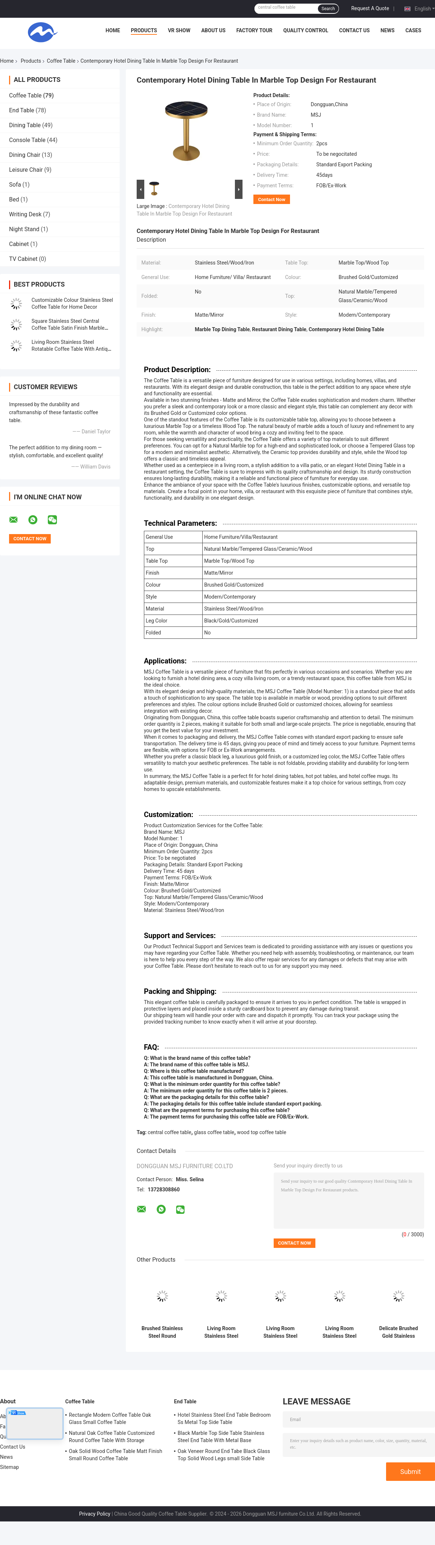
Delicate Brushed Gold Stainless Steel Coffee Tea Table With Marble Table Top (398, 1332)
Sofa (15, 184)
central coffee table (169, 1132)
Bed (14, 199)
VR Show (179, 30)
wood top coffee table (261, 1132)
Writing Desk (25, 214)
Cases (413, 30)
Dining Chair (24, 154)
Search (328, 8)
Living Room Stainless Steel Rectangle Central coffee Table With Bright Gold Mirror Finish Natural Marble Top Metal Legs (339, 1332)
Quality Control (305, 30)
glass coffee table (214, 1132)
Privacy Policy (94, 1514)
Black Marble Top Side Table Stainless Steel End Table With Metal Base (221, 1436)
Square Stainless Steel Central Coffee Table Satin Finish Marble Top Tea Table (68, 328)
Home (112, 30)
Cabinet (19, 244)
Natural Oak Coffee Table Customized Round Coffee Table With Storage (112, 1436)
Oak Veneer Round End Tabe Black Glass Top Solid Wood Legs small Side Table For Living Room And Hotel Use (224, 1455)
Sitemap (9, 1467)
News (388, 30)
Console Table (27, 140)
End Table (21, 110)
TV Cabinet (23, 258)
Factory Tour (254, 30)
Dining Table (25, 125)
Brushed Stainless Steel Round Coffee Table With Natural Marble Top (162, 1332)
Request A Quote (370, 8)
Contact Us (354, 30)
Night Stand (24, 229)
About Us (213, 30)
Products (144, 30)
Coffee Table (61, 61)
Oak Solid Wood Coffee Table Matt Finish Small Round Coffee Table (115, 1454)
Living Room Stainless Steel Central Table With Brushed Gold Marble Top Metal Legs (221, 1332)
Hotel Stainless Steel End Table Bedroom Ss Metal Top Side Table (224, 1418)
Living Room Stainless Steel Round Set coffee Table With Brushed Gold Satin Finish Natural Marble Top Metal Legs (280, 1332)
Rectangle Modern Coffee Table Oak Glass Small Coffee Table (110, 1418)
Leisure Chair (26, 169)
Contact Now (271, 199)
